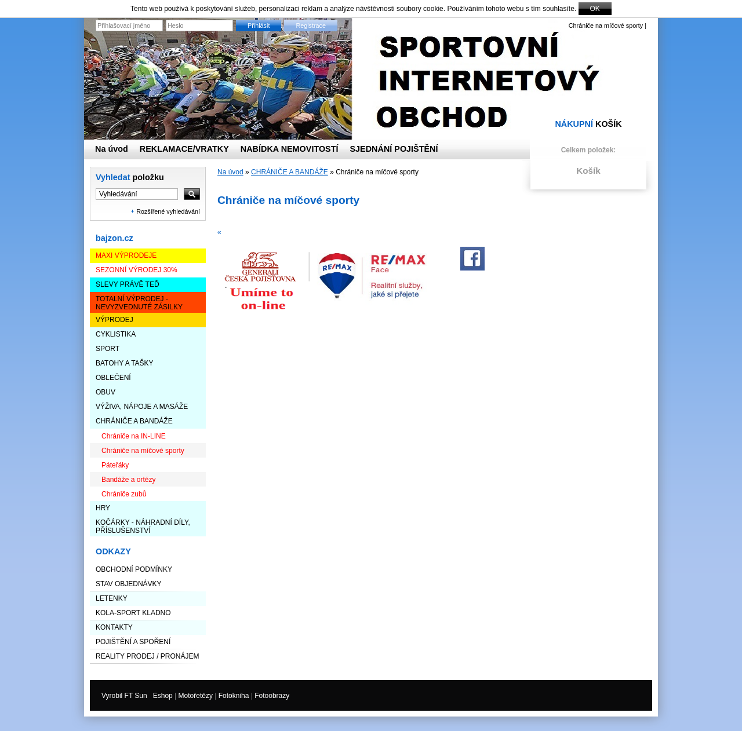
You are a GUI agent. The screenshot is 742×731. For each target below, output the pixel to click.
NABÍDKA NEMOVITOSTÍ (290, 148)
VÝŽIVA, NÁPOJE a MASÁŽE (142, 407)
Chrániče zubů (123, 494)
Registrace (311, 25)
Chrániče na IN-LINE (133, 436)
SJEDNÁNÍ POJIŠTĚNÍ (394, 148)
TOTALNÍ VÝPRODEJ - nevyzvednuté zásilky (139, 303)
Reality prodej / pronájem (147, 656)
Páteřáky (115, 465)
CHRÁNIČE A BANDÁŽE (134, 421)
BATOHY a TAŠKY (125, 363)
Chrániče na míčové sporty (142, 451)
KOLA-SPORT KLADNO (133, 613)
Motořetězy (196, 696)
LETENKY (112, 598)
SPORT (107, 349)
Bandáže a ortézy (128, 480)
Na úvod (230, 172)
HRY (103, 508)
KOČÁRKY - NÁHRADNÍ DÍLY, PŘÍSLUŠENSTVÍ (143, 526)
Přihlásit (259, 25)
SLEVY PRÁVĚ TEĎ (127, 284)
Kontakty (114, 627)
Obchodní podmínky (134, 569)
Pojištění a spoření (133, 642)
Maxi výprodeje (126, 255)
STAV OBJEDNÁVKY (129, 584)
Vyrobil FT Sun (124, 696)
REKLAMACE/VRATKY (184, 148)
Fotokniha (234, 696)
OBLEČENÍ (113, 378)
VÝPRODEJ (114, 320)
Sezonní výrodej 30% (136, 270)
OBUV (105, 392)
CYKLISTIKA (116, 334)
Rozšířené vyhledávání (168, 211)
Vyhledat (130, 177)
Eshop (163, 696)
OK (595, 9)
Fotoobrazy (271, 696)
